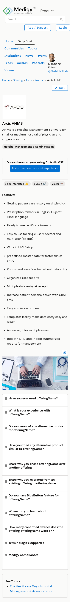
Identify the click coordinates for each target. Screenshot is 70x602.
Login (63, 28)
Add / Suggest (38, 28)
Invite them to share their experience (35, 168)
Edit (60, 88)
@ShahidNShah (58, 71)
